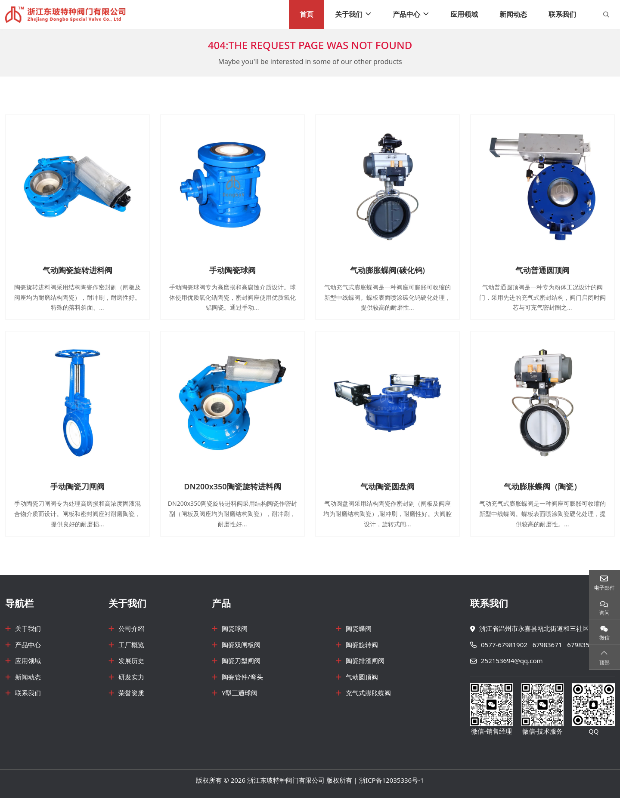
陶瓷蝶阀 (359, 629)
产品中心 (406, 14)
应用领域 (464, 14)
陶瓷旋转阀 (362, 645)
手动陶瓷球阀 (232, 271)
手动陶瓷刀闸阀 (77, 487)
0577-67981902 (504, 645)
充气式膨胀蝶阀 (368, 694)
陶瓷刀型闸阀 (241, 662)
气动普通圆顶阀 (542, 271)
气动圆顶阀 (362, 677)
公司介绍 (131, 629)
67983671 (547, 645)
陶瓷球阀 (235, 629)
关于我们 (349, 14)
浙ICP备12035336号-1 (391, 781)
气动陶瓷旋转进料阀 (77, 271)
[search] (605, 15)
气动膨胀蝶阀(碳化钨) (387, 271)
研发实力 (131, 677)
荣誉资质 (131, 694)
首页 (306, 14)
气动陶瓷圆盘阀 (387, 487)
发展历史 (131, 662)
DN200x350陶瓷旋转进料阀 (232, 487)
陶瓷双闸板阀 (241, 645)
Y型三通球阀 (240, 694)
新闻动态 (513, 14)
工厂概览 (131, 645)
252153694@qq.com (511, 662)
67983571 (582, 645)
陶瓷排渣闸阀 (365, 662)
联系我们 (562, 14)
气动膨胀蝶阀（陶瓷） (542, 487)
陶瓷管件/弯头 (242, 677)
